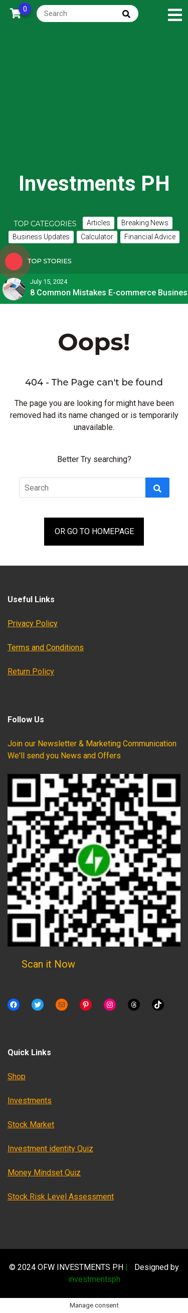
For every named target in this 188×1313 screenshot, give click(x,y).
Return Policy (31, 671)
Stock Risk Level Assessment (61, 1196)
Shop (17, 1076)
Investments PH (94, 183)
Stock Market (31, 1124)
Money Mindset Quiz (44, 1172)
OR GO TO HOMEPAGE (94, 531)
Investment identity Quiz (50, 1148)
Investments (30, 1100)
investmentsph (94, 1279)
